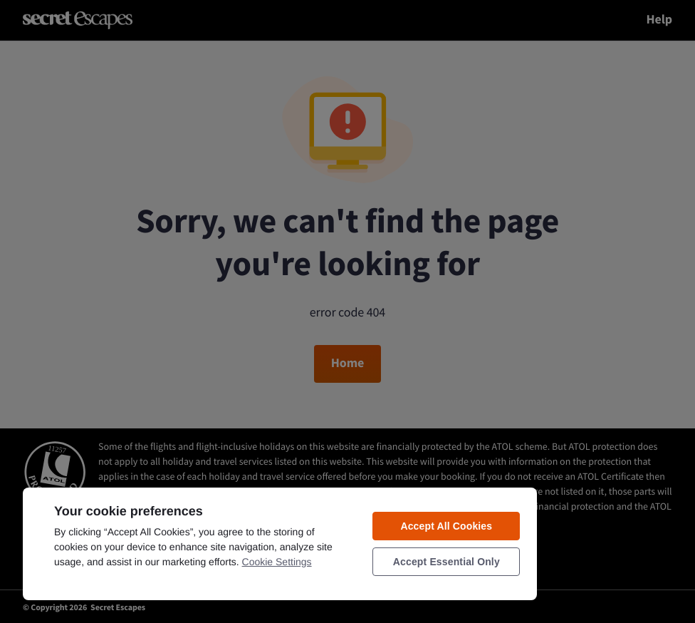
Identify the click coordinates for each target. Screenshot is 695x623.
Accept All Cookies (446, 526)
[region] (280, 543)
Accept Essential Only (446, 561)
